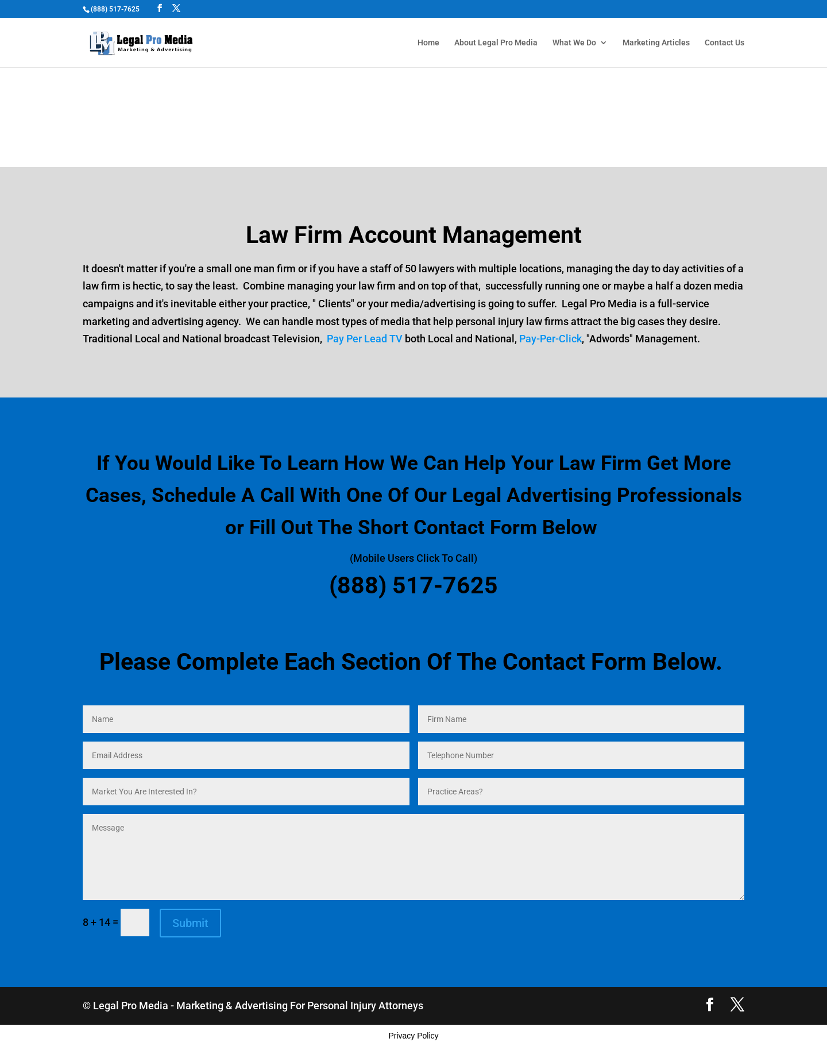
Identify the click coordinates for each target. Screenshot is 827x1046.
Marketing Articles (656, 42)
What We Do (574, 42)
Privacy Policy (413, 1035)
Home (428, 42)
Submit (190, 923)
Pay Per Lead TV (365, 339)
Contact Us (724, 42)
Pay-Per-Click (550, 339)
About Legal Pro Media (496, 42)
